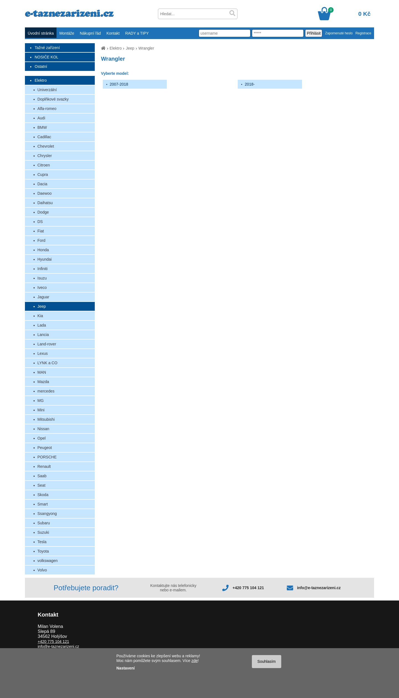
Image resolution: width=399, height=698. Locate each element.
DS (40, 221)
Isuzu (42, 278)
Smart (42, 504)
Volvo (42, 570)
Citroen (43, 165)
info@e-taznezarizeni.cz (319, 588)
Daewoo (44, 193)
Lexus (42, 353)
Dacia (42, 184)
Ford (41, 240)
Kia (40, 316)
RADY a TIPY (137, 33)
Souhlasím (266, 661)
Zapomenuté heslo (338, 33)
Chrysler (44, 155)
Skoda (42, 494)
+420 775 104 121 (248, 588)
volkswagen (47, 560)
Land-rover (46, 344)
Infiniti (42, 268)
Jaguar (43, 297)
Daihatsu (45, 203)
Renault (44, 466)
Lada (41, 325)
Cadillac (44, 137)
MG (40, 400)
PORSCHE (47, 457)
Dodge (43, 212)
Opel (41, 438)
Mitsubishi (46, 419)
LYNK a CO (47, 363)
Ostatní (41, 66)
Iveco (42, 287)
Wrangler (146, 48)
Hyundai (44, 259)
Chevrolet (45, 146)
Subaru (43, 523)
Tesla (42, 542)
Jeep (41, 306)
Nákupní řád (90, 33)
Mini (41, 410)
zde (194, 660)
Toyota (43, 551)
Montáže (66, 33)
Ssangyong (47, 513)
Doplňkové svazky (53, 99)
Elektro (41, 80)
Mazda (43, 381)
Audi (41, 118)
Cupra (42, 174)
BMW (42, 127)
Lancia (43, 334)
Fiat (40, 231)
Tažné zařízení (47, 47)
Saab (42, 476)
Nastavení (125, 668)
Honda (43, 250)
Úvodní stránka (41, 33)
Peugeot (44, 447)
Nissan (43, 429)
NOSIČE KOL (46, 57)
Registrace (363, 33)
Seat (41, 485)
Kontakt (112, 33)
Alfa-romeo (46, 108)
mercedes (45, 391)
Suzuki (43, 532)
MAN (41, 372)
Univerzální (47, 90)
